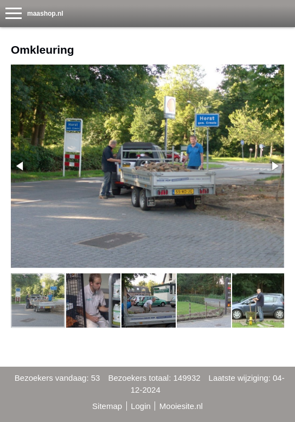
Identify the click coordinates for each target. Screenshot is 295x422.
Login (141, 406)
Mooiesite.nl (181, 406)
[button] (274, 73)
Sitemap (107, 406)
